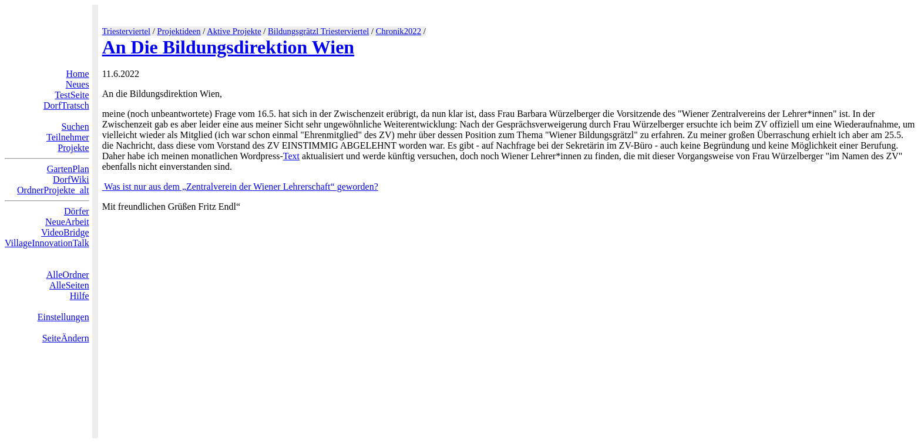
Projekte (73, 148)
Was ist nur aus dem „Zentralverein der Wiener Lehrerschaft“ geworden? (240, 187)
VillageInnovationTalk (47, 243)
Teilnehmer (67, 137)
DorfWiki (71, 179)
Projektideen (179, 31)
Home (77, 74)
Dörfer (76, 211)
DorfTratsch (66, 105)
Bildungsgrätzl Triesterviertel (318, 31)
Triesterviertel (126, 31)
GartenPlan (68, 169)
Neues (77, 84)
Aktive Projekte (234, 31)
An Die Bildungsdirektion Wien (228, 47)
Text (291, 156)
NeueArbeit (67, 222)
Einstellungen (63, 317)
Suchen (75, 127)
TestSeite (72, 95)
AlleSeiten (69, 285)
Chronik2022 (398, 31)
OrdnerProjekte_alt (53, 190)
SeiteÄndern (65, 338)
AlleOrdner (67, 275)
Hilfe (79, 296)
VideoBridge (65, 232)
